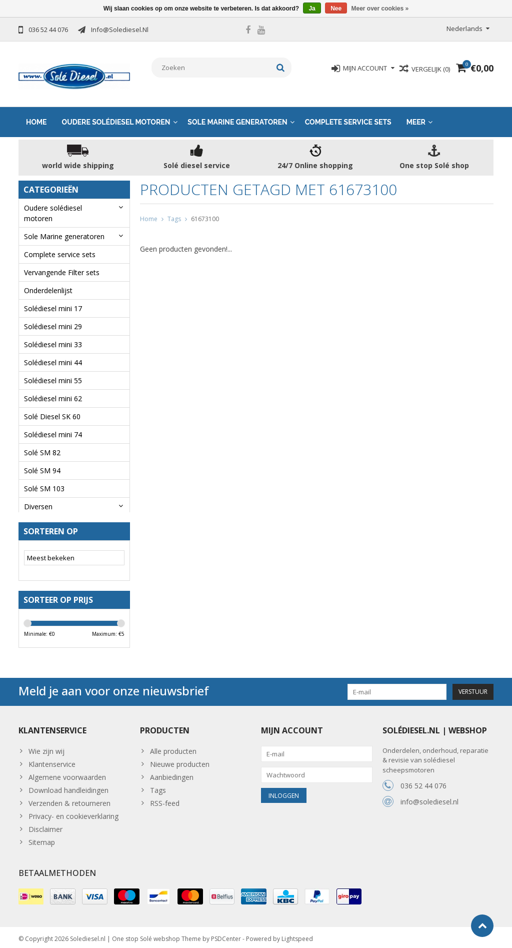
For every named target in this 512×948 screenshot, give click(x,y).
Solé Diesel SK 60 (52, 407)
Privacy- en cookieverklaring (73, 811)
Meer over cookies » (380, 8)
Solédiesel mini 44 (53, 353)
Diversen (38, 497)
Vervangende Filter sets (62, 263)
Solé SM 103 (44, 479)
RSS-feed (165, 798)
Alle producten (173, 746)
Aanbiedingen (172, 772)
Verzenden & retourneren (69, 798)
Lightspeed (297, 935)
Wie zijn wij (46, 746)
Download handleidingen (68, 785)
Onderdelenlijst (48, 281)
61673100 (205, 209)
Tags (174, 209)
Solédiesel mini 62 (53, 389)
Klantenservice (52, 759)
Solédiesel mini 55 (53, 371)
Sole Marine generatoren (237, 113)
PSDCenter (226, 935)
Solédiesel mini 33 (53, 335)
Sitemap (41, 837)
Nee (336, 8)
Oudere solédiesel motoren (116, 113)
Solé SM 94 (42, 461)
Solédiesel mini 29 (53, 317)
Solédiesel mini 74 (53, 425)
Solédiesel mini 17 (53, 299)
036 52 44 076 (423, 781)
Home (36, 113)
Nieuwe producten (180, 759)
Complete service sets (348, 113)
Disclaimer (45, 824)
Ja (311, 8)
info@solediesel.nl (429, 797)
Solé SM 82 (42, 443)
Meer (416, 113)
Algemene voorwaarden (67, 772)
